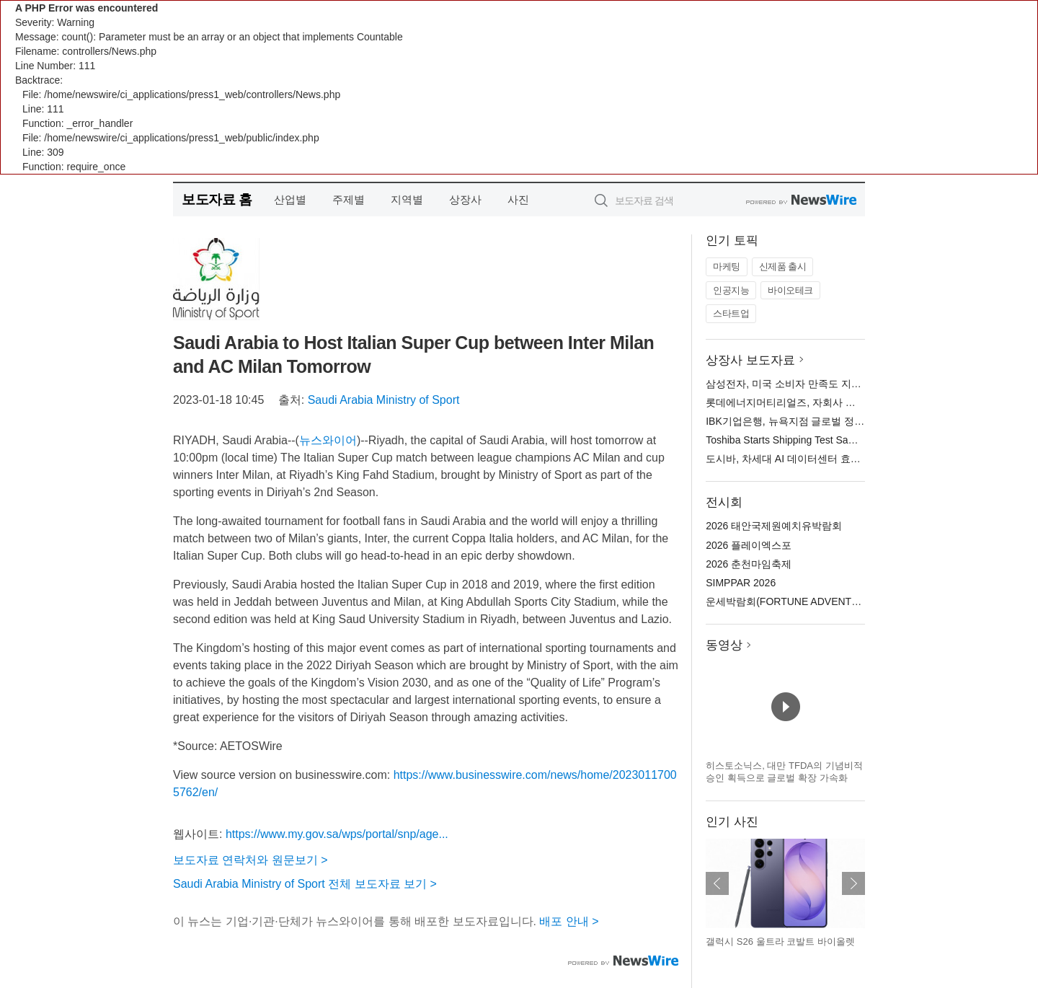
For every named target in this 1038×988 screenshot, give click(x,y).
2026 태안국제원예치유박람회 (774, 526)
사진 (518, 199)
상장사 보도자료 (750, 360)
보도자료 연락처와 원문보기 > (250, 860)
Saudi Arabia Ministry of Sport (384, 400)
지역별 (407, 199)
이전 (717, 883)
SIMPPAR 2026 (741, 582)
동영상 (724, 645)
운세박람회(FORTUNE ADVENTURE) (791, 601)
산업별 (290, 199)
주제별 (348, 199)
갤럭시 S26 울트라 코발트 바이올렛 (780, 941)
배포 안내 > (568, 921)
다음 (853, 883)
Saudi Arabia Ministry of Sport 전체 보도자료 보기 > (305, 884)
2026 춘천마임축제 (748, 564)
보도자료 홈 (217, 199)
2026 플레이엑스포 (748, 545)
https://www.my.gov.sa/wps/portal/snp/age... (337, 834)
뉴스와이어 (328, 440)
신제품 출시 (783, 266)
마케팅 (726, 266)
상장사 (465, 199)
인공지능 (731, 290)
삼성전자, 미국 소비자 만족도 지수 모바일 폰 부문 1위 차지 (839, 383)
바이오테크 (790, 290)
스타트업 (731, 313)
